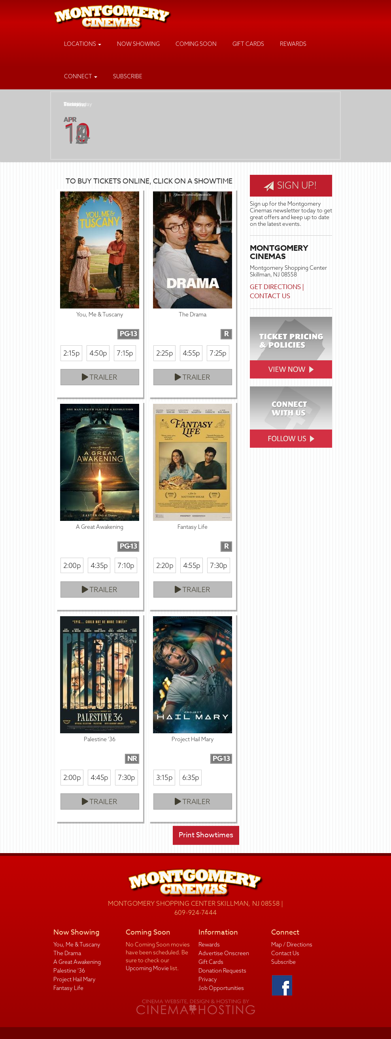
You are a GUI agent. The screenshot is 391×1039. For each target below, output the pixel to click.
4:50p (98, 353)
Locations (82, 43)
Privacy (207, 979)
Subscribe (127, 76)
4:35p (99, 565)
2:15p (71, 353)
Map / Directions (291, 944)
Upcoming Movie (147, 968)
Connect (80, 76)
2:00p (72, 565)
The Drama (67, 953)
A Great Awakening (77, 961)
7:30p (218, 565)
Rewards (293, 43)
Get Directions (275, 287)
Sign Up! (290, 185)
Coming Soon (196, 43)
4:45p (99, 777)
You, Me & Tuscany (76, 944)
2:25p (164, 353)
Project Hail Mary (74, 979)
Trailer (99, 377)
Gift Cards (248, 43)
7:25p (218, 353)
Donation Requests (222, 970)
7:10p (125, 565)
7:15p (125, 353)
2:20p (164, 565)
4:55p (191, 353)
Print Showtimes (206, 835)
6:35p (190, 777)
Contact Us (270, 296)
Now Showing (138, 43)
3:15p (164, 777)
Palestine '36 (69, 970)
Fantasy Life (68, 988)
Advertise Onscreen (223, 953)
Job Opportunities (221, 988)
